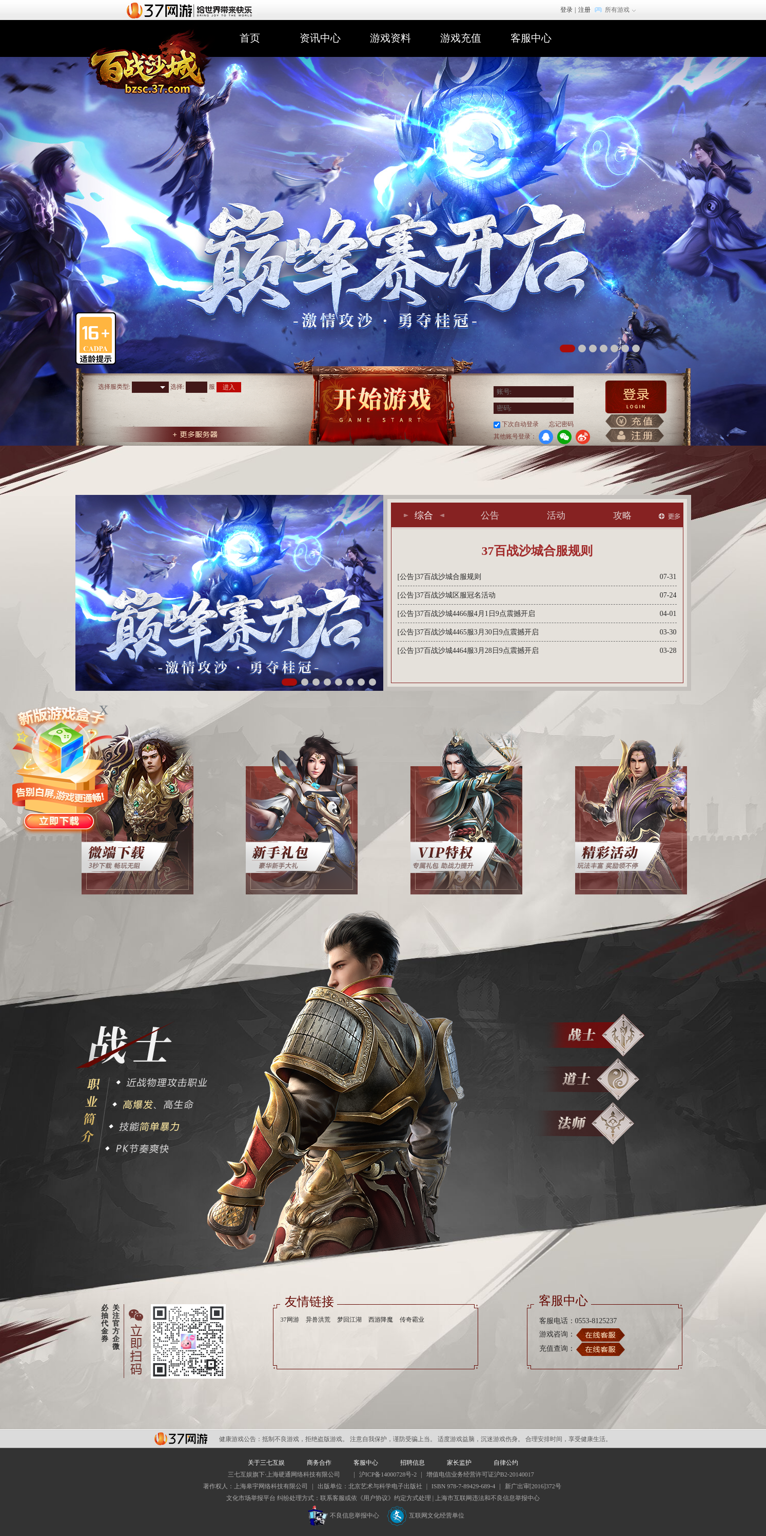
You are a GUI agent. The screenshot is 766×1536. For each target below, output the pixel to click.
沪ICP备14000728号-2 (388, 1474)
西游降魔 (380, 1319)
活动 (556, 515)
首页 (250, 38)
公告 (490, 515)
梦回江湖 (349, 1319)
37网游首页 (192, 9)
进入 (229, 387)
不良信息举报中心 (343, 1515)
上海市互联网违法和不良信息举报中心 (487, 1498)
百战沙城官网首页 (151, 65)
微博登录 (583, 437)
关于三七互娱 (266, 1462)
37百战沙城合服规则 (537, 550)
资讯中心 (320, 38)
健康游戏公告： (240, 1439)
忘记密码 (561, 424)
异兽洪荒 (318, 1319)
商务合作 (319, 1462)
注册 (584, 9)
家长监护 (459, 1462)
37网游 (290, 1319)
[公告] (407, 577)
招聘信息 (412, 1462)
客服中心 (531, 38)
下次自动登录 (520, 424)
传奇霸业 (412, 1319)
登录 (566, 9)
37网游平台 (180, 1439)
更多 (669, 516)
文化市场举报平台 (251, 1498)
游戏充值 (460, 38)
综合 (424, 515)
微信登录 (564, 437)
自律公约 (506, 1462)
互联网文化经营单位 (426, 1515)
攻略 (622, 515)
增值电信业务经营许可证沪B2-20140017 (480, 1474)
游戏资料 (390, 38)
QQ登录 (546, 437)
